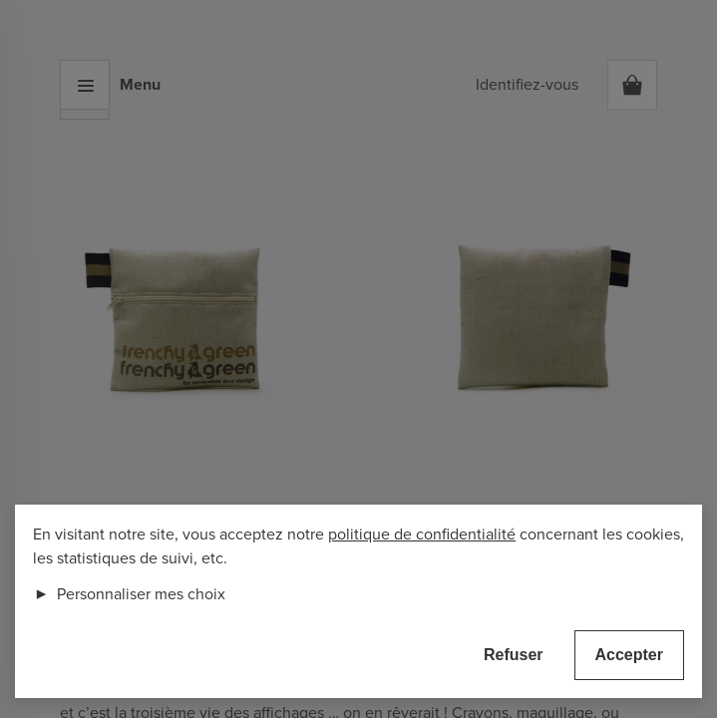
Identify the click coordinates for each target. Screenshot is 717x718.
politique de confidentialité (422, 534)
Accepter (629, 654)
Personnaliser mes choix (129, 594)
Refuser (513, 654)
